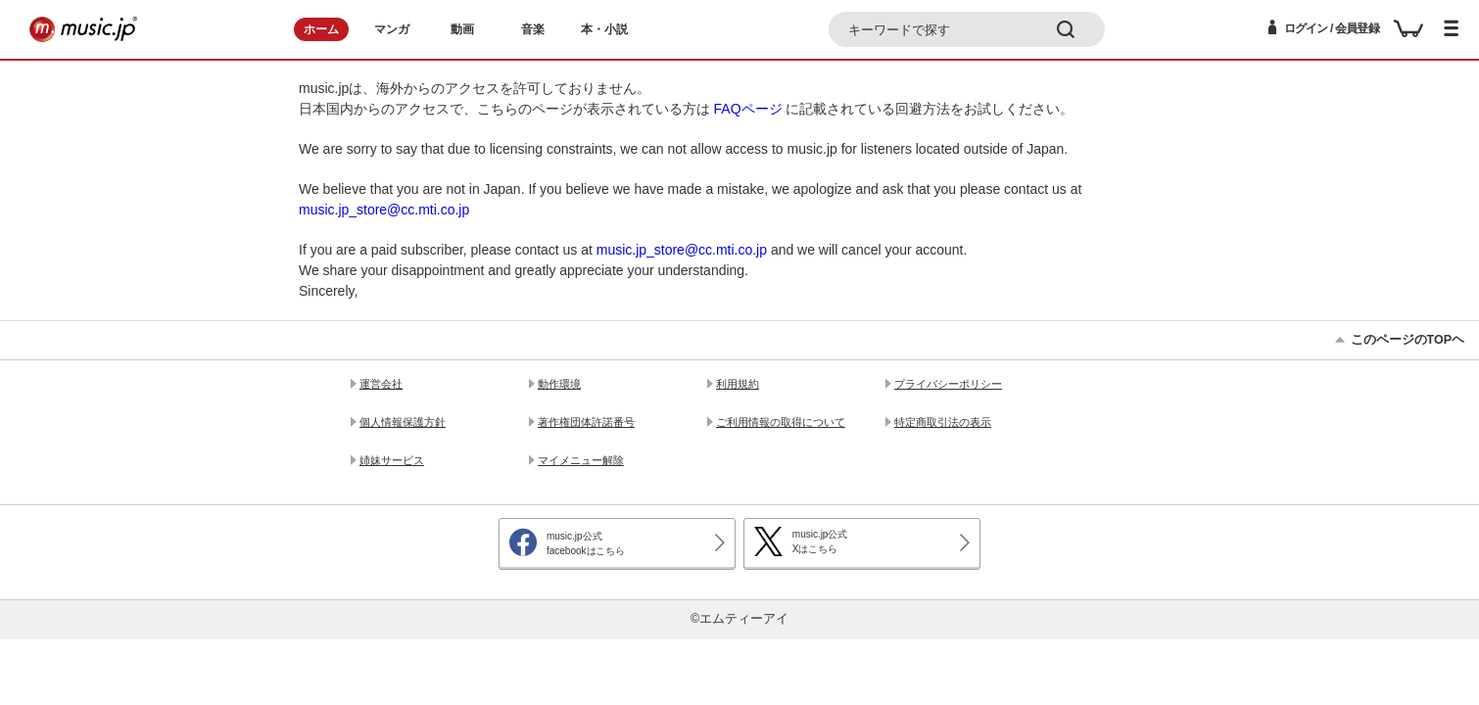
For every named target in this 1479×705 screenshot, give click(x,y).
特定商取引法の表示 (942, 422)
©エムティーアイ (739, 619)
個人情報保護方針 (402, 422)
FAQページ (748, 109)
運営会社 (381, 384)
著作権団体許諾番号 (586, 422)
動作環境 (559, 384)
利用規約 (737, 384)
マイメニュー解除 (581, 460)
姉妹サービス (391, 460)
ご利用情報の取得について (780, 422)
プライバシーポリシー (948, 384)
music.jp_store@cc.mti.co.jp (384, 209)
